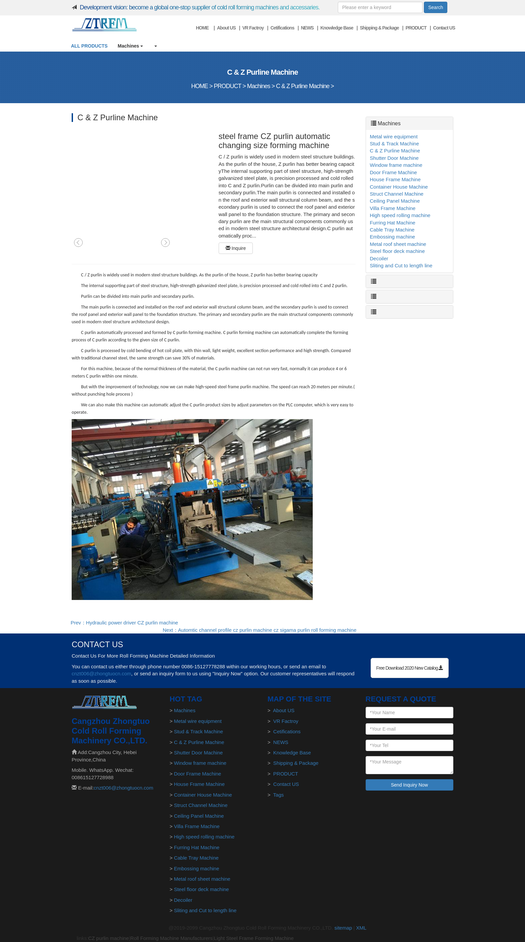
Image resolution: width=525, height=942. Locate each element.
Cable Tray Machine (392, 229)
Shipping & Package (379, 27)
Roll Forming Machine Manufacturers (171, 938)
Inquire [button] (235, 248)
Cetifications (282, 27)
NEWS (307, 27)
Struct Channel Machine (397, 194)
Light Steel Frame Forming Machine (254, 938)
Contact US (444, 27)
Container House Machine (399, 187)
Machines (130, 46)
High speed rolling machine (400, 215)
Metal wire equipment (394, 136)
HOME (202, 27)
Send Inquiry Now (409, 785)
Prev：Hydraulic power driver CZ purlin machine (124, 622)
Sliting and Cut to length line (401, 265)
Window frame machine (396, 165)
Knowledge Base (336, 27)
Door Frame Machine (393, 172)
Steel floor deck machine (397, 251)
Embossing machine (392, 237)
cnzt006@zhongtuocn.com (101, 673)
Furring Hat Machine (393, 222)
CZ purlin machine (108, 938)
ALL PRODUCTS (89, 46)
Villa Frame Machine (393, 208)
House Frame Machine (395, 179)
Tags (278, 795)
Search (435, 7)
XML (361, 928)
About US (226, 27)
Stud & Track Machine (394, 143)
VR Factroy (253, 27)
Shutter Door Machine (394, 158)
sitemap (343, 928)
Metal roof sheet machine (398, 244)
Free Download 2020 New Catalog (409, 668)
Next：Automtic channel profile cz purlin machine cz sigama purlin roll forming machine (260, 630)
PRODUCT (415, 27)
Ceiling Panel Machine (395, 201)
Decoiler (379, 258)
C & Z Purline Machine (302, 86)
